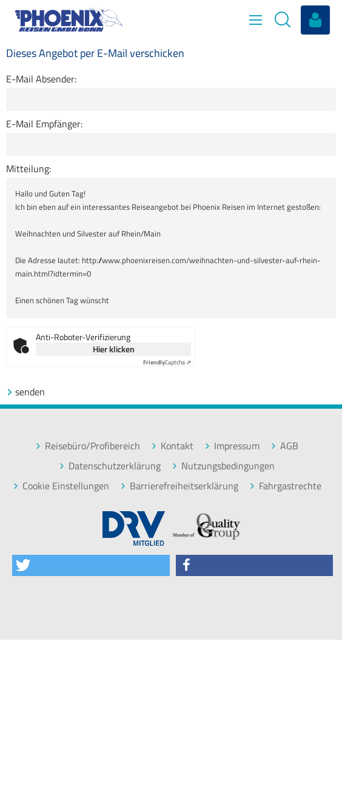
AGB (284, 446)
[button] (91, 565)
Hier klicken (114, 349)
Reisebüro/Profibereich (87, 446)
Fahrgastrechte (285, 486)
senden (25, 392)
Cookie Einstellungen (61, 486)
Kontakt (172, 446)
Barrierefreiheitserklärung (179, 486)
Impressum (232, 446)
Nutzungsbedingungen (223, 466)
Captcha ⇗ (167, 362)
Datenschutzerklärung (110, 466)
